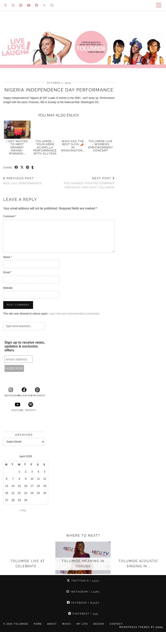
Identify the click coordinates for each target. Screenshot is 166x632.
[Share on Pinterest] (27, 167)
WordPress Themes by (141, 627)
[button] (160, 5)
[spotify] (30, 407)
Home (38, 624)
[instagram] (11, 392)
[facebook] (24, 392)
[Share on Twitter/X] (22, 167)
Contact (116, 624)
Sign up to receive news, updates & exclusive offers (25, 346)
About (52, 624)
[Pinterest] (20, 5)
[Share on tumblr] (33, 167)
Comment (9, 216)
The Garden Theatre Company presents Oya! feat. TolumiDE (87, 183)
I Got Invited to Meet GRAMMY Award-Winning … (17, 147)
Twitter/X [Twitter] (83, 580)
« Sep (22, 510)
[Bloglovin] (44, 5)
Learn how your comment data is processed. (74, 313)
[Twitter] (5, 5)
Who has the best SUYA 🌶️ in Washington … (73, 146)
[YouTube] (29, 5)
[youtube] (17, 407)
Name (7, 257)
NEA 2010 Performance (22, 181)
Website (8, 287)
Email (7, 272)
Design (98, 624)
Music (66, 624)
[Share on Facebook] (16, 167)
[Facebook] (36, 5)
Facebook (83, 602)
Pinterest (83, 613)
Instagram (83, 591)
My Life (82, 624)
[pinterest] (37, 392)
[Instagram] (13, 5)
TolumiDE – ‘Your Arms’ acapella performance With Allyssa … (45, 149)
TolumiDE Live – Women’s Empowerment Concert (100, 146)
